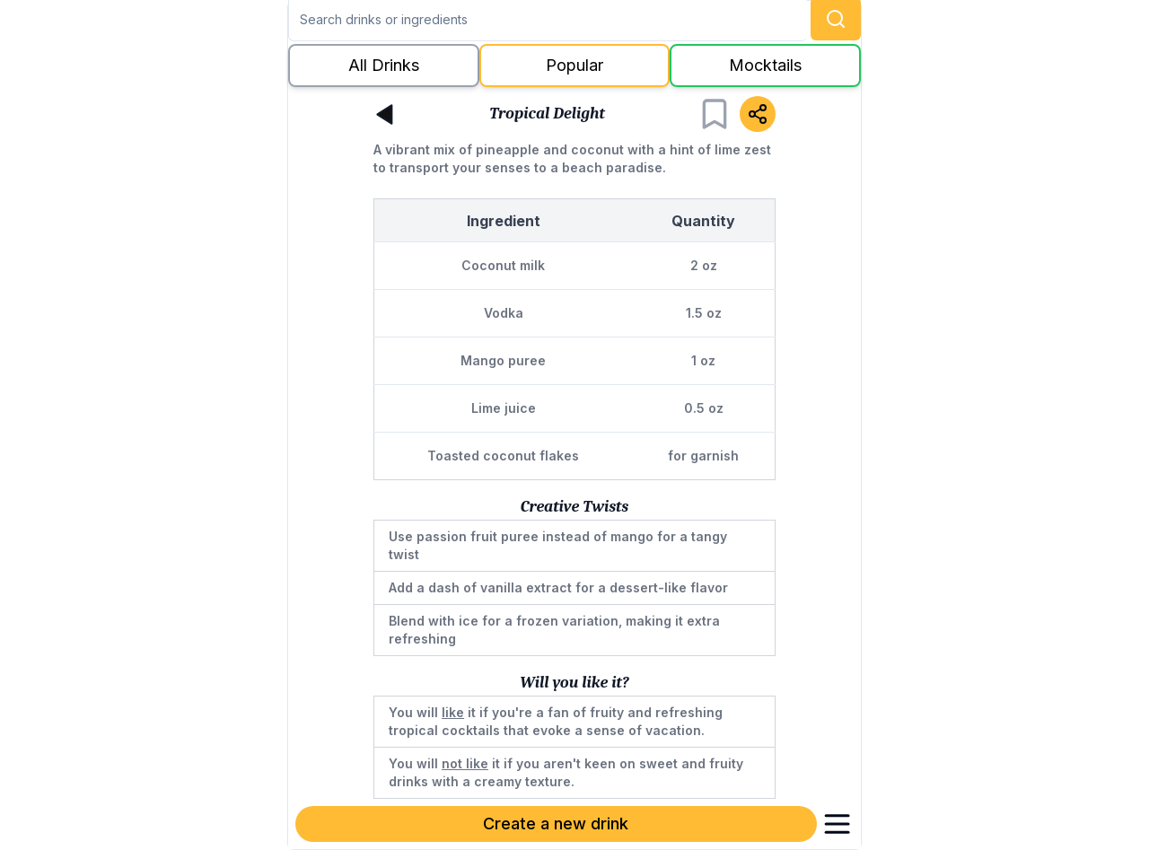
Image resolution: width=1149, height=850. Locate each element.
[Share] (758, 114)
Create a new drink (555, 823)
